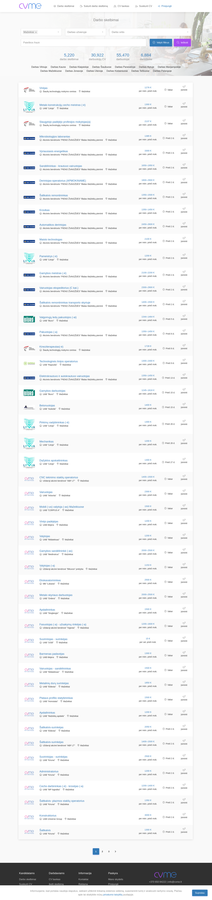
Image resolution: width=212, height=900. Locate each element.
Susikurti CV (143, 6)
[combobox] (41, 32)
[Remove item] (36, 32)
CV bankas (121, 6)
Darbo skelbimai (64, 6)
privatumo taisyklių (113, 894)
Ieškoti (182, 42)
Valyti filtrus (161, 42)
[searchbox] (40, 31)
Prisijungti (165, 6)
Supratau (200, 892)
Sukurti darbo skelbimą (94, 6)
